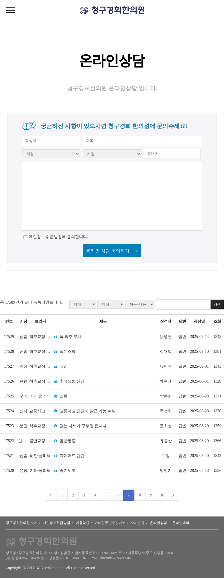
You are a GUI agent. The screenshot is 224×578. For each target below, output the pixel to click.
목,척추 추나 (71, 336)
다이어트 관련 (72, 456)
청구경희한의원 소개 (22, 523)
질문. (64, 396)
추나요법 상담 (72, 381)
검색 (217, 304)
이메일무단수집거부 (110, 523)
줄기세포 (68, 470)
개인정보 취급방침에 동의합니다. (58, 237)
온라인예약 (180, 523)
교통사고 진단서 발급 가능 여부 (88, 411)
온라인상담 (158, 523)
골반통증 (68, 441)
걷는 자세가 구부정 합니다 (83, 426)
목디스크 (68, 351)
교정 (64, 366)
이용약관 (82, 523)
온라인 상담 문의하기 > (112, 250)
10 (162, 495)
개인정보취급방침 (56, 523)
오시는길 (137, 523)
